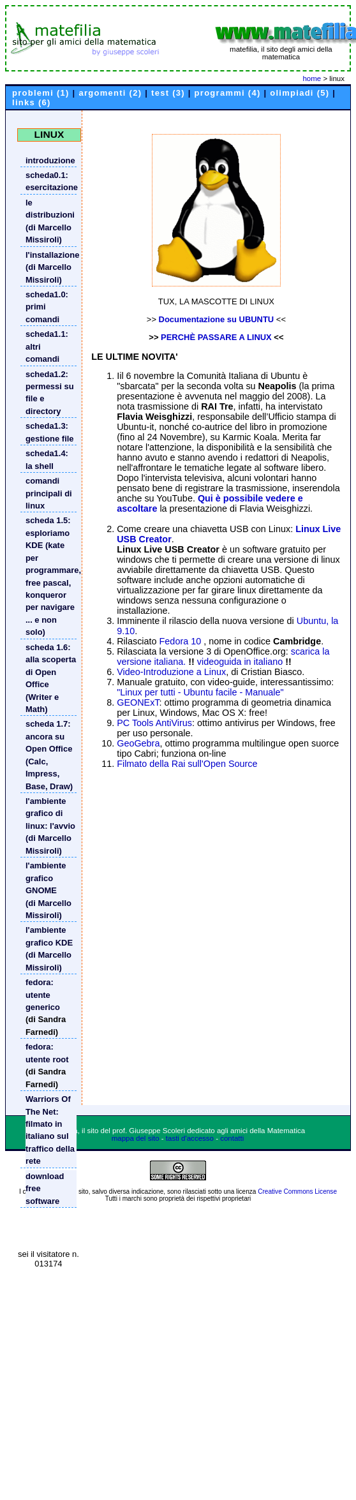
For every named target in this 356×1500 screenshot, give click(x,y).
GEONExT (138, 702)
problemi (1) (41, 93)
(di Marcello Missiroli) (48, 233)
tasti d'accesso (190, 1138)
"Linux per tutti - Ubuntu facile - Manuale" (200, 692)
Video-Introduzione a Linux (171, 672)
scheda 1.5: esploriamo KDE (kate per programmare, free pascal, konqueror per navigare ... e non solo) (51, 576)
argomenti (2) (110, 93)
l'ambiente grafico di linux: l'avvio (50, 813)
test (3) (168, 93)
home (311, 78)
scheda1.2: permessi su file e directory (50, 392)
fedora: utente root (47, 1053)
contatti (232, 1138)
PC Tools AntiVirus (154, 723)
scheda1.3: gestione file (50, 432)
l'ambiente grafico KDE (49, 936)
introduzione (50, 160)
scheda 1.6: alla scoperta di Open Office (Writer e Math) (51, 678)
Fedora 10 (181, 641)
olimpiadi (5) (299, 93)
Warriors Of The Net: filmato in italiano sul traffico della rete (50, 1130)
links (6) (31, 102)
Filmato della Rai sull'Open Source (187, 764)
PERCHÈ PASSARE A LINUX (216, 337)
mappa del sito (135, 1138)
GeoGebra (138, 743)
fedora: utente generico (43, 994)
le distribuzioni (50, 208)
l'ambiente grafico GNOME (46, 878)
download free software (45, 1188)
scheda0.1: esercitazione (51, 181)
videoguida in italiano (240, 662)
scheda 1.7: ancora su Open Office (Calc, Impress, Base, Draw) (49, 755)
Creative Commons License (297, 1191)
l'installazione (51, 255)
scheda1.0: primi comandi (47, 307)
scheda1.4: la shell (47, 459)
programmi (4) (228, 93)
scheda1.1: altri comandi (47, 346)
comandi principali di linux (49, 493)
